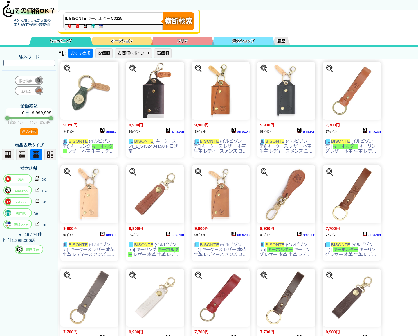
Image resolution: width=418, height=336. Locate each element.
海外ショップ (243, 41)
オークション (122, 41)
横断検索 (178, 21)
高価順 (163, 53)
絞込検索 (29, 131)
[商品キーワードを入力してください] (114, 18)
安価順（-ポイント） (133, 53)
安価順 (104, 53)
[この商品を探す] (67, 68)
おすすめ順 (80, 53)
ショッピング (61, 41)
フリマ (182, 41)
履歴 (281, 41)
